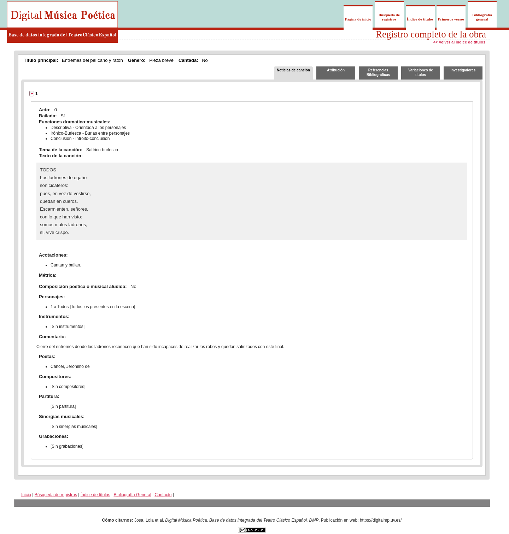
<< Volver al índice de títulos (459, 42)
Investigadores (463, 70)
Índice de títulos (420, 19)
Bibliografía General (132, 494)
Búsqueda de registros (389, 17)
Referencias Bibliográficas (378, 72)
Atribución (336, 70)
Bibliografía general (482, 17)
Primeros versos (451, 19)
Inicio (26, 494)
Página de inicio (358, 19)
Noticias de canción (293, 70)
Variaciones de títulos (420, 72)
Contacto (162, 494)
